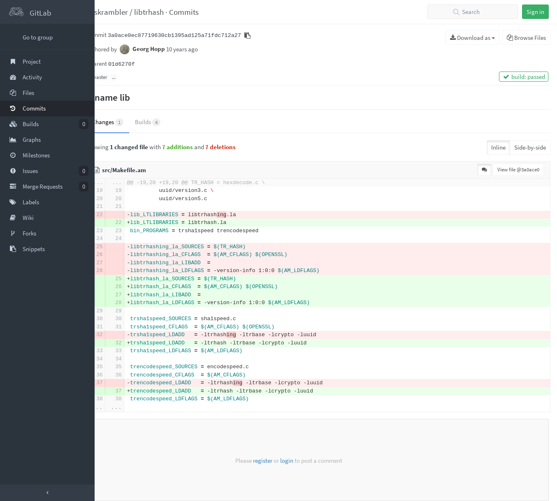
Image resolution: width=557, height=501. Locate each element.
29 (114, 311)
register (262, 460)
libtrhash (164, 12)
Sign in (535, 12)
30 (114, 319)
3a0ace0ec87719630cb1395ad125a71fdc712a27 (189, 35)
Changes (123, 122)
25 (114, 247)
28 (114, 271)
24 (114, 238)
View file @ (518, 169)
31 (114, 327)
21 (114, 206)
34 (114, 359)
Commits (199, 12)
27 (114, 263)
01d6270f (136, 64)
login (286, 460)
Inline (498, 147)
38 (114, 399)
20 (114, 199)
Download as (472, 38)
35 (114, 367)
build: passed (523, 77)
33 (114, 351)
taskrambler (123, 12)
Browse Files (526, 38)
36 (114, 375)
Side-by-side (530, 147)
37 (114, 383)
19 (114, 190)
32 (114, 335)
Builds (163, 122)
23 (114, 231)
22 (114, 215)
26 (114, 255)
